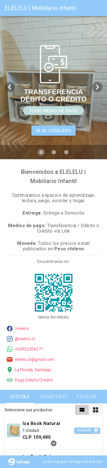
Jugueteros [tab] (53, 396)
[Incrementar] (87, 430)
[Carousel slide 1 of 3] (41, 152)
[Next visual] (97, 87)
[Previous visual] (10, 87)
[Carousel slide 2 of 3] (54, 152)
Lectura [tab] (20, 396)
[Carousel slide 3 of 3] (66, 152)
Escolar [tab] (87, 396)
